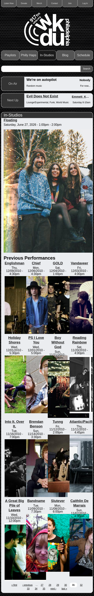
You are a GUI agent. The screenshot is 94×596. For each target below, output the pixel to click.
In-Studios (47, 55)
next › (53, 588)
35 (44, 588)
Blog (65, 55)
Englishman (14, 263)
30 (65, 585)
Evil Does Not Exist (42, 96)
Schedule (83, 55)
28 (50, 585)
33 (28, 588)
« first (14, 585)
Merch (39, 3)
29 (57, 585)
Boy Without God (57, 342)
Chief (36, 263)
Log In (85, 3)
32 (81, 585)
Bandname (36, 501)
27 (42, 585)
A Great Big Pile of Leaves (14, 505)
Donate (24, 3)
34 (36, 588)
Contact (54, 3)
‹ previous (27, 585)
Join (69, 3)
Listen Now (8, 3)
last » (64, 588)
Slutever (58, 501)
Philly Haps (28, 55)
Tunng (58, 422)
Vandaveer (79, 263)
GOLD (58, 263)
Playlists (10, 55)
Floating (10, 120)
